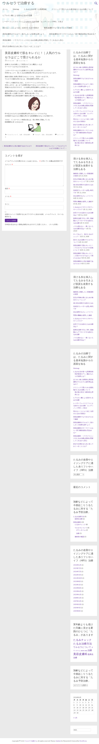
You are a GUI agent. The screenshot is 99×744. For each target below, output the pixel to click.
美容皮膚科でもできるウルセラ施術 (58, 28)
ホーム (5, 9)
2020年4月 (77, 594)
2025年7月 (77, 568)
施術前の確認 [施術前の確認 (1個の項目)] (84, 650)
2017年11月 (77, 601)
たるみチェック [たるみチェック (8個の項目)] (82, 639)
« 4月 (75, 718)
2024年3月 (77, 575)
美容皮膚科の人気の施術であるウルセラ (17, 146)
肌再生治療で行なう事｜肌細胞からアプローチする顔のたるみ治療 (83, 220)
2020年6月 (77, 591)
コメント (9, 164)
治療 (20, 134)
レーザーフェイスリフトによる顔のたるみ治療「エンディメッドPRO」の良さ (33, 22)
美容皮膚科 (26, 134)
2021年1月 (77, 585)
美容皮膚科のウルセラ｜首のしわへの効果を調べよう (23, 34)
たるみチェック (80, 524)
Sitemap (16, 9)
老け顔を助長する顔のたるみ (83, 185)
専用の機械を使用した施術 (82, 201)
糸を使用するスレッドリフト (83, 196)
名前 (7, 188)
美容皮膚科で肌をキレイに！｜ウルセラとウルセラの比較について (83, 247)
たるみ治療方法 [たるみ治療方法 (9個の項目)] (82, 643)
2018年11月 (77, 598)
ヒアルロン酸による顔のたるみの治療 (17, 15)
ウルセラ (37, 134)
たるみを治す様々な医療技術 (35, 9)
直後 (43, 134)
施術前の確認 (79, 537)
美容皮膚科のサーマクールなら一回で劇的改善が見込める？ (72, 34)
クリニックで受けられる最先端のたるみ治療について (72, 9)
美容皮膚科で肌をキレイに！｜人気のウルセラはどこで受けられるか (83, 255)
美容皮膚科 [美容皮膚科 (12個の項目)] (80, 654)
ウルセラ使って (23, 61)
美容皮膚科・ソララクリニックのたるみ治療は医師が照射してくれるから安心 (33, 40)
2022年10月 (77, 578)
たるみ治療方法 (78, 516)
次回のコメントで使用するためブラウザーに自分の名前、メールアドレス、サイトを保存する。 (34, 215)
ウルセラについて (12, 134)
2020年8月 (77, 588)
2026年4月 (77, 565)
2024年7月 (77, 571)
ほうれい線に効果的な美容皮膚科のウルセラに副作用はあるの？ (83, 69)
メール (8, 196)
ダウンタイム (80, 530)
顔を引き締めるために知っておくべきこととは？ (22, 46)
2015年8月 (77, 611)
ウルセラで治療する (18, 3)
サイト (7, 204)
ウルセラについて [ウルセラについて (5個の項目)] (82, 647)
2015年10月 (77, 604)
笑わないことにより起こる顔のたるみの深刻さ (21, 28)
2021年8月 (77, 581)
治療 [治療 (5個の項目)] (90, 650)
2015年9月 (77, 608)
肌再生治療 (78, 519)
